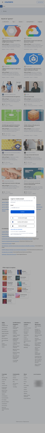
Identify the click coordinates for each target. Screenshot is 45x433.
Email (12, 205)
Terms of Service (16, 234)
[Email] (22, 207)
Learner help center (22, 231)
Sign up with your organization (16, 229)
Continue (22, 211)
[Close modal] (34, 198)
